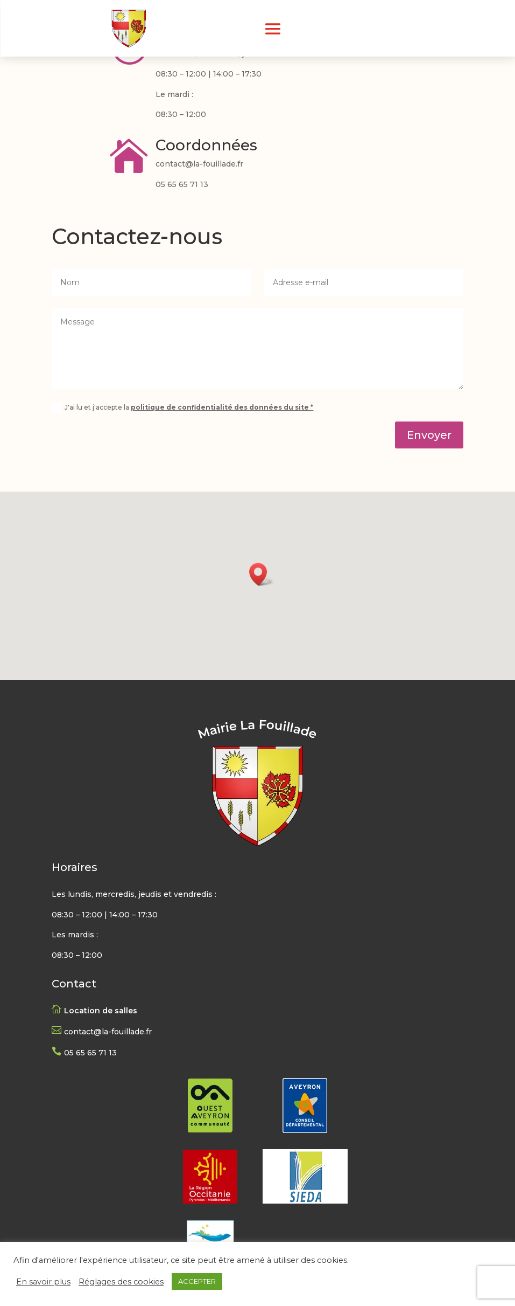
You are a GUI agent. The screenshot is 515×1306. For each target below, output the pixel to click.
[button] (261, 574)
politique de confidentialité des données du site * (222, 407)
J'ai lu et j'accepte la (182, 408)
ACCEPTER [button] (197, 1281)
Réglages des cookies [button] (121, 1282)
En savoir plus (43, 1282)
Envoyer (429, 435)
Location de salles (100, 1010)
